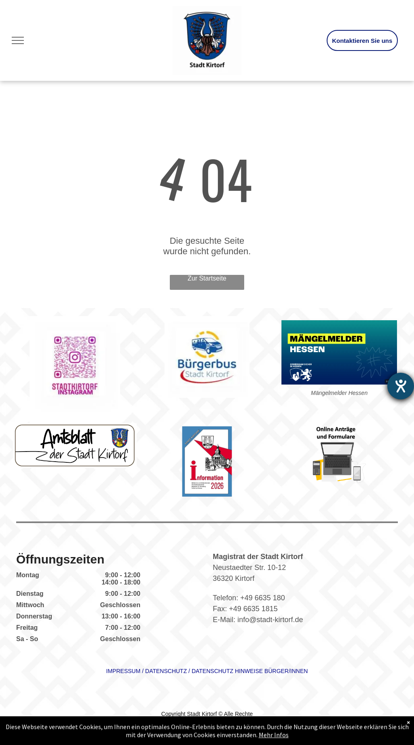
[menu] (17, 40)
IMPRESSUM (123, 671)
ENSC (164, 671)
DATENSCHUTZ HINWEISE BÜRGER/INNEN (250, 671)
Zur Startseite (207, 278)
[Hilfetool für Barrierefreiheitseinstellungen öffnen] (400, 386)
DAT (150, 671)
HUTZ (179, 671)
